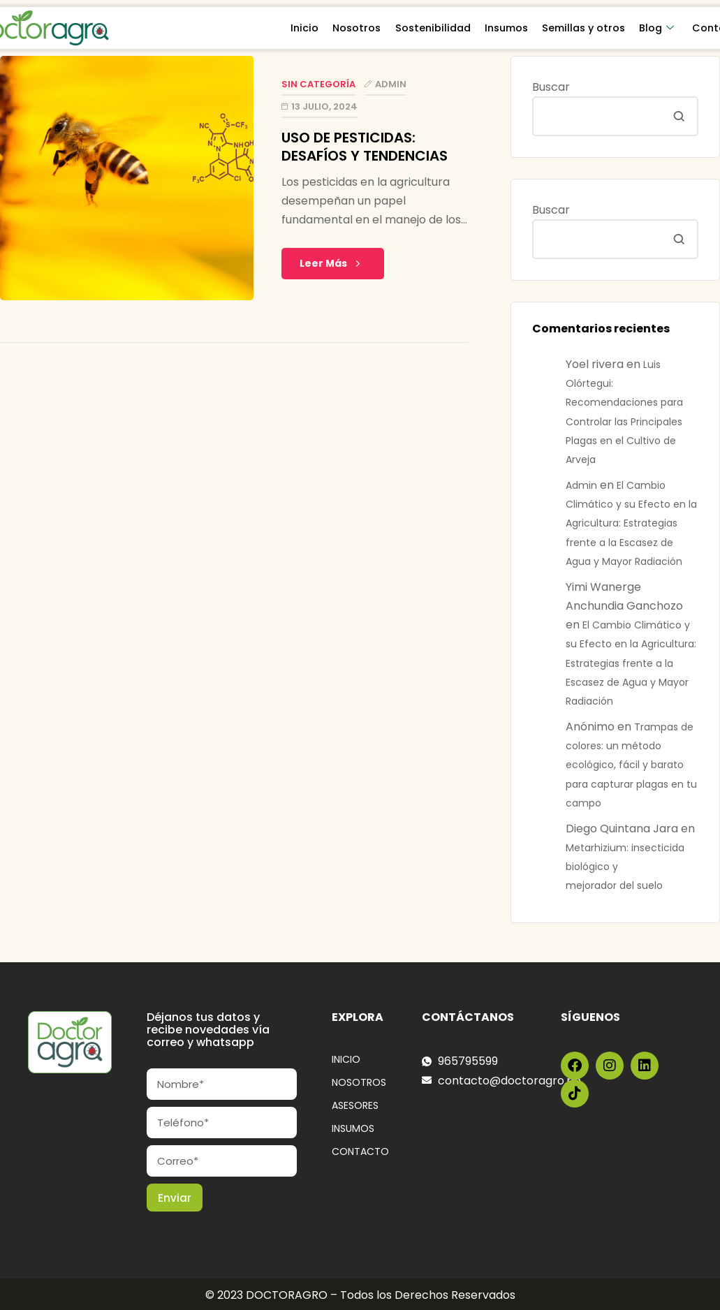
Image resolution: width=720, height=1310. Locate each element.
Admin (390, 84)
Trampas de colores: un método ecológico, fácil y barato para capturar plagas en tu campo (631, 765)
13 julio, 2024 (324, 106)
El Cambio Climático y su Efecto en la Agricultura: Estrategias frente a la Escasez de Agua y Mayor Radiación (631, 523)
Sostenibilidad (433, 28)
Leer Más (333, 263)
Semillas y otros (584, 28)
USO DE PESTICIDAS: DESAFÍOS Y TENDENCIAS (366, 146)
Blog (657, 28)
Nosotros (358, 28)
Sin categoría (318, 84)
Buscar (551, 87)
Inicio (306, 28)
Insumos (507, 28)
